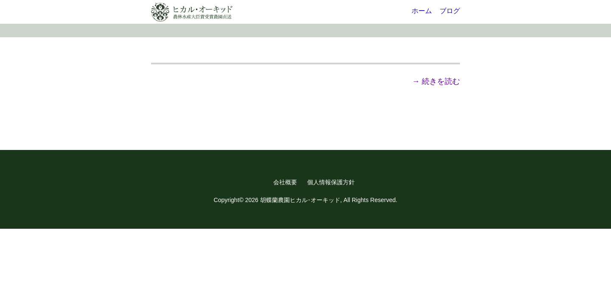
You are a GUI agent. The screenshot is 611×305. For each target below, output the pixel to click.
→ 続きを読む (436, 81)
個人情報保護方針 (331, 182)
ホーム (422, 10)
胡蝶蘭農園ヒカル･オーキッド (300, 200)
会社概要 (285, 182)
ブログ (450, 10)
